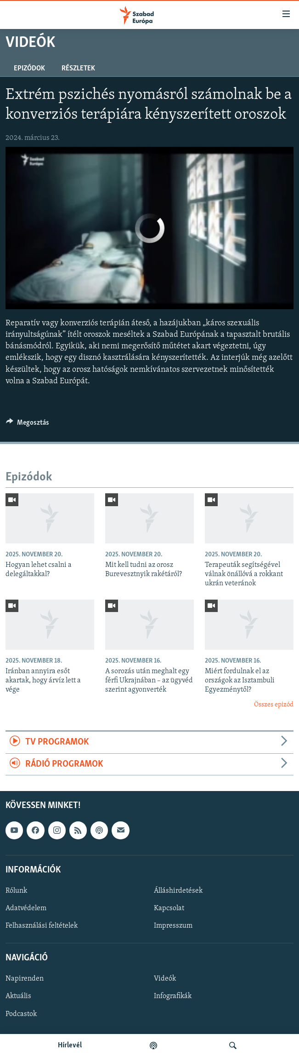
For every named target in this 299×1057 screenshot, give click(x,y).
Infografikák (173, 996)
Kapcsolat (169, 908)
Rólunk (16, 891)
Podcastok (21, 1013)
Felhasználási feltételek (42, 926)
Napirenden (25, 978)
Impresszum (173, 926)
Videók (165, 978)
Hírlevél (70, 1045)
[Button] (27, 424)
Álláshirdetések (178, 891)
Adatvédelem (26, 908)
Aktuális (18, 996)
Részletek (78, 68)
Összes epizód (273, 704)
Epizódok (29, 68)
